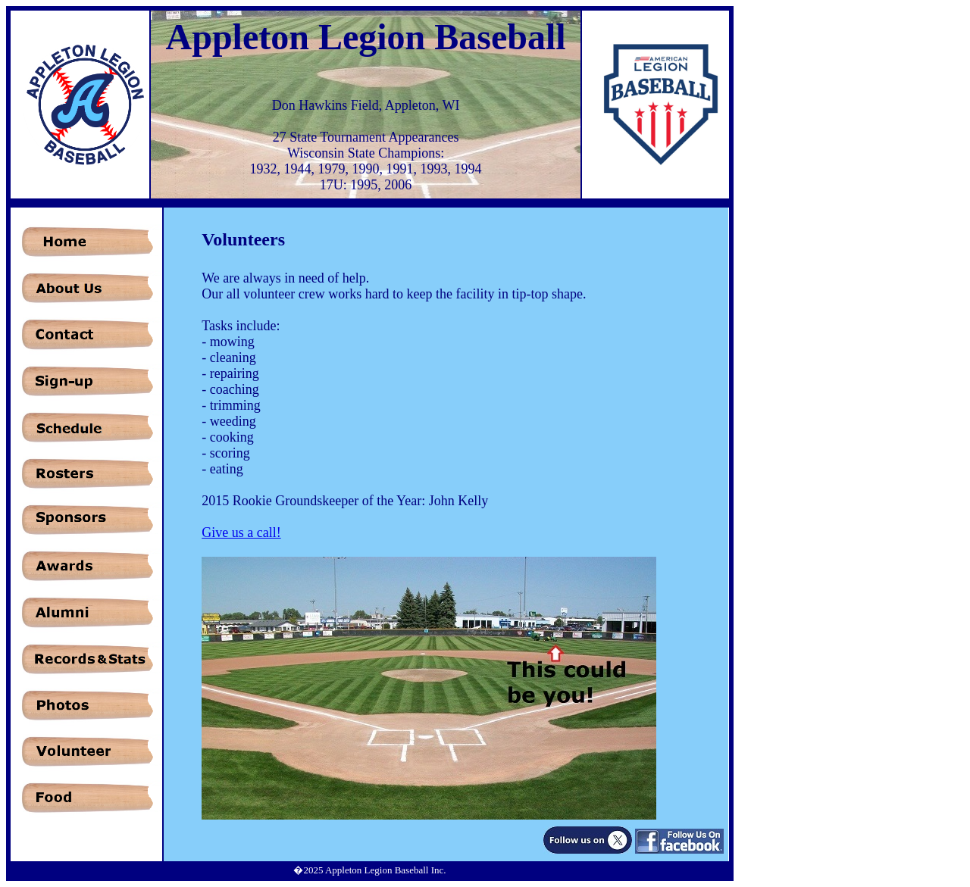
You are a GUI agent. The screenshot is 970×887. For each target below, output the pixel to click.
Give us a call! (241, 532)
